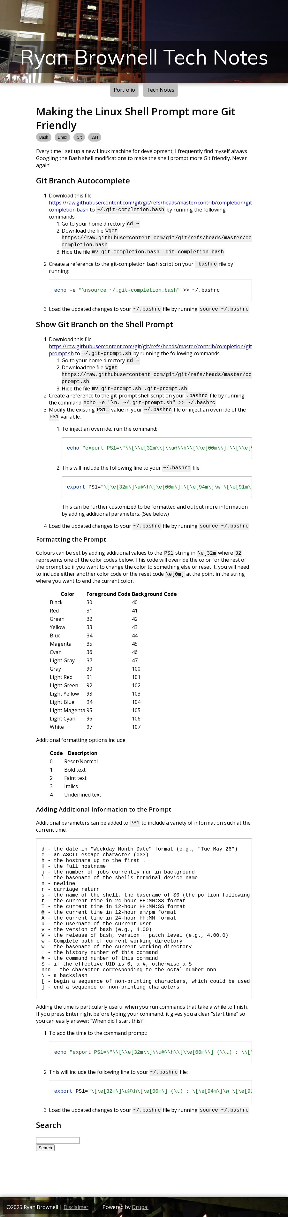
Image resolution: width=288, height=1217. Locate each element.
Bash (43, 137)
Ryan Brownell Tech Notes (144, 57)
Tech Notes (160, 89)
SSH (94, 137)
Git (79, 137)
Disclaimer (76, 1207)
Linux (62, 137)
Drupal (140, 1207)
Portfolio (124, 89)
